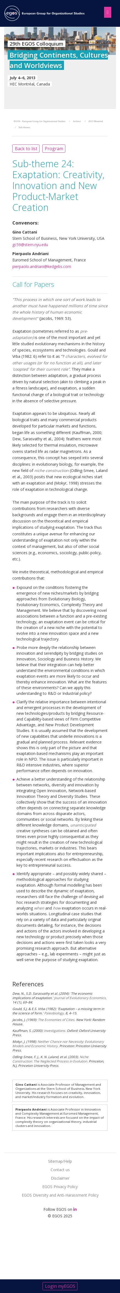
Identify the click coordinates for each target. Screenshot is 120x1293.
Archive (77, 121)
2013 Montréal (95, 121)
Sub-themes (24, 127)
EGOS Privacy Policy (60, 1186)
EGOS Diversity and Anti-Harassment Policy (60, 1195)
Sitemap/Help (60, 1161)
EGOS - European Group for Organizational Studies (39, 121)
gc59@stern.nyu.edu (30, 244)
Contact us (60, 1169)
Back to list (26, 149)
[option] (60, 68)
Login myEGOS (60, 1286)
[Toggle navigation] (106, 11)
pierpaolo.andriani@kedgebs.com (41, 266)
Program (54, 149)
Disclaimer (60, 1178)
